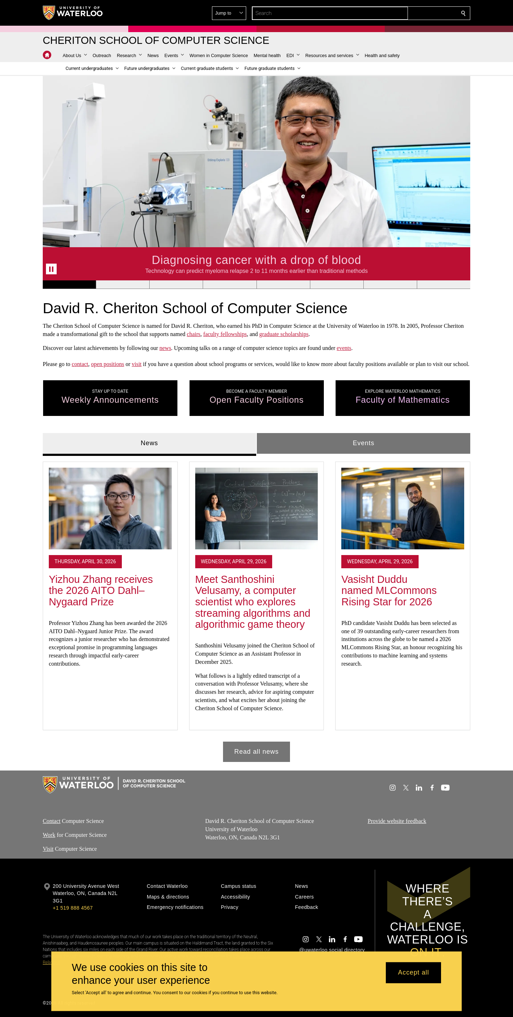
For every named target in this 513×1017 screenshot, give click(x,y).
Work (49, 835)
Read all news (256, 751)
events (344, 348)
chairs (193, 334)
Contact (52, 821)
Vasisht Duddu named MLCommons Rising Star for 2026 (389, 590)
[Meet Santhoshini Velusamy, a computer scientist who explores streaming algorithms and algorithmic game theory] (256, 508)
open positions (107, 364)
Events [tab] (363, 443)
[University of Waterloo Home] (73, 13)
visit (137, 364)
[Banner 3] (176, 284)
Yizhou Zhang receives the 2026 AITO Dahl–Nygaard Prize (101, 590)
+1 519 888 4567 (73, 908)
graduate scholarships (284, 334)
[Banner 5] (283, 284)
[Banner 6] (336, 284)
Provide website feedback (397, 821)
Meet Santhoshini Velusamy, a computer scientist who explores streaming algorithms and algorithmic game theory (253, 601)
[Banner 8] (443, 284)
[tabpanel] (256, 609)
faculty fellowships (225, 334)
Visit (48, 848)
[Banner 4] (229, 284)
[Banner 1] (69, 284)
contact (80, 364)
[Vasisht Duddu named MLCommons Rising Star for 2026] (402, 508)
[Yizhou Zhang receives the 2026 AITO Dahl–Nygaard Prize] (110, 508)
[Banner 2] (122, 284)
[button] (412, 13)
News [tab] (149, 443)
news (165, 348)
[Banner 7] (390, 284)
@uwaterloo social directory (332, 950)
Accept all (413, 972)
